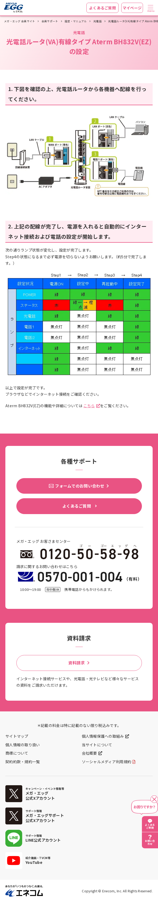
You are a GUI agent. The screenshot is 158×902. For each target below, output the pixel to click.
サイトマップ (16, 736)
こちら (89, 405)
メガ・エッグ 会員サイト (19, 21)
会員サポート (50, 21)
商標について (16, 753)
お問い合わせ (150, 842)
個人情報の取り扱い (22, 744)
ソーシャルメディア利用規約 (106, 761)
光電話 (97, 21)
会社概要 (89, 753)
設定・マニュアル (76, 21)
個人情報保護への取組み (103, 736)
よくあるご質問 (102, 7)
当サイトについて (97, 744)
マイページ (132, 7)
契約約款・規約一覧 (22, 761)
